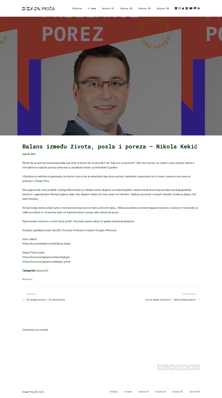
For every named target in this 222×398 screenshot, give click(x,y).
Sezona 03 (144, 8)
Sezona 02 (126, 8)
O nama (92, 8)
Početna (77, 8)
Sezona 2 (28, 279)
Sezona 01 (108, 8)
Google (100, 230)
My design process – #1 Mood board (45, 299)
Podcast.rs (79, 230)
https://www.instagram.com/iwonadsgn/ (46, 257)
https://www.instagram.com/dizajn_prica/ (46, 261)
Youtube (67, 230)
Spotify (56, 230)
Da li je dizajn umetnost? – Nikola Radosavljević (170, 299)
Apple (91, 230)
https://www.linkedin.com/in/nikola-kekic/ (46, 243)
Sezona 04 (163, 8)
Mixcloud (110, 230)
